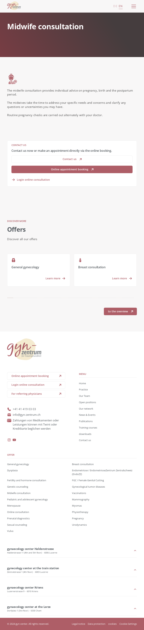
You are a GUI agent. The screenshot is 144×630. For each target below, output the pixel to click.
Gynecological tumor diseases (88, 486)
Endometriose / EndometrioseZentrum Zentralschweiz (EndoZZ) (102, 472)
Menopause (13, 505)
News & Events (87, 414)
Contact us (85, 440)
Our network (86, 408)
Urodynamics (79, 524)
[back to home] (14, 6)
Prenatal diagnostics (18, 518)
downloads (85, 434)
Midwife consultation (19, 493)
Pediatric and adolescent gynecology (27, 499)
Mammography (80, 499)
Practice (83, 389)
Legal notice (78, 623)
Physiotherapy (80, 512)
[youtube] (14, 440)
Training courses (88, 427)
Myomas (77, 505)
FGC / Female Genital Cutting (88, 480)
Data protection (96, 623)
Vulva (10, 531)
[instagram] (9, 440)
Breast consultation (83, 464)
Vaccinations (79, 493)
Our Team (84, 396)
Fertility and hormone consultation (26, 480)
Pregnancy (78, 518)
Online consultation (18, 512)
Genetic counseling (17, 486)
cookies (112, 623)
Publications (86, 421)
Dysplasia (12, 470)
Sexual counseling (17, 524)
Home (82, 383)
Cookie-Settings (128, 623)
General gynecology (18, 464)
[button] (133, 6)
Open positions (87, 402)
